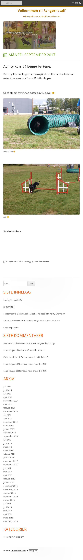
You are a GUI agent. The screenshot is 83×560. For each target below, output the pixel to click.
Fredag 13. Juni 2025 (12, 300)
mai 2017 (7, 471)
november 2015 (10, 521)
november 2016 (10, 489)
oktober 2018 (9, 432)
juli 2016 (7, 503)
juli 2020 (7, 415)
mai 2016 (7, 510)
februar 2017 (9, 478)
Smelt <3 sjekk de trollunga (43, 343)
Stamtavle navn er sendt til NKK (32, 364)
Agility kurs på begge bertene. (27, 66)
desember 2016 (10, 486)
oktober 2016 (9, 493)
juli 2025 (7, 386)
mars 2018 (8, 450)
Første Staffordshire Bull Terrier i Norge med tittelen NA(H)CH (31, 320)
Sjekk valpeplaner (11, 327)
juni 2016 (7, 507)
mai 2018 (7, 447)
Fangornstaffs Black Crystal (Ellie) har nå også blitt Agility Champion (34, 313)
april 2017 (7, 475)
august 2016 (9, 500)
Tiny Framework (18, 551)
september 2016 (10, 496)
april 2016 (7, 514)
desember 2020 (10, 411)
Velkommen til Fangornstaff (41, 10)
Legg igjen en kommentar (38, 261)
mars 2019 (8, 425)
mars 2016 (8, 517)
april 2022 (7, 397)
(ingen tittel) (8, 306)
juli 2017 (7, 468)
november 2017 (10, 461)
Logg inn (33, 551)
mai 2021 (7, 404)
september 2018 (10, 436)
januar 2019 (8, 429)
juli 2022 (7, 393)
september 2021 (10, 400)
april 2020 (7, 418)
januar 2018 (8, 457)
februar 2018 (9, 454)
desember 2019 (10, 422)
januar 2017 (8, 482)
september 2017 (10, 464)
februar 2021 (9, 407)
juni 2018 (7, 443)
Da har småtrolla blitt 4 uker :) (31, 350)
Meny (78, 2)
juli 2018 (7, 439)
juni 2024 (7, 390)
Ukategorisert (13, 537)
